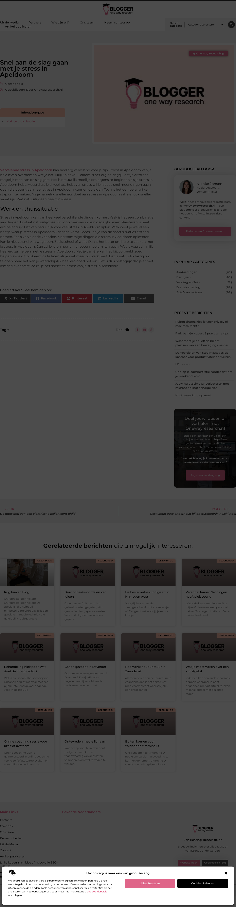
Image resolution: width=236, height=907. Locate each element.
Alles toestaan (150, 883)
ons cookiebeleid (97, 891)
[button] (226, 873)
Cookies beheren (202, 883)
